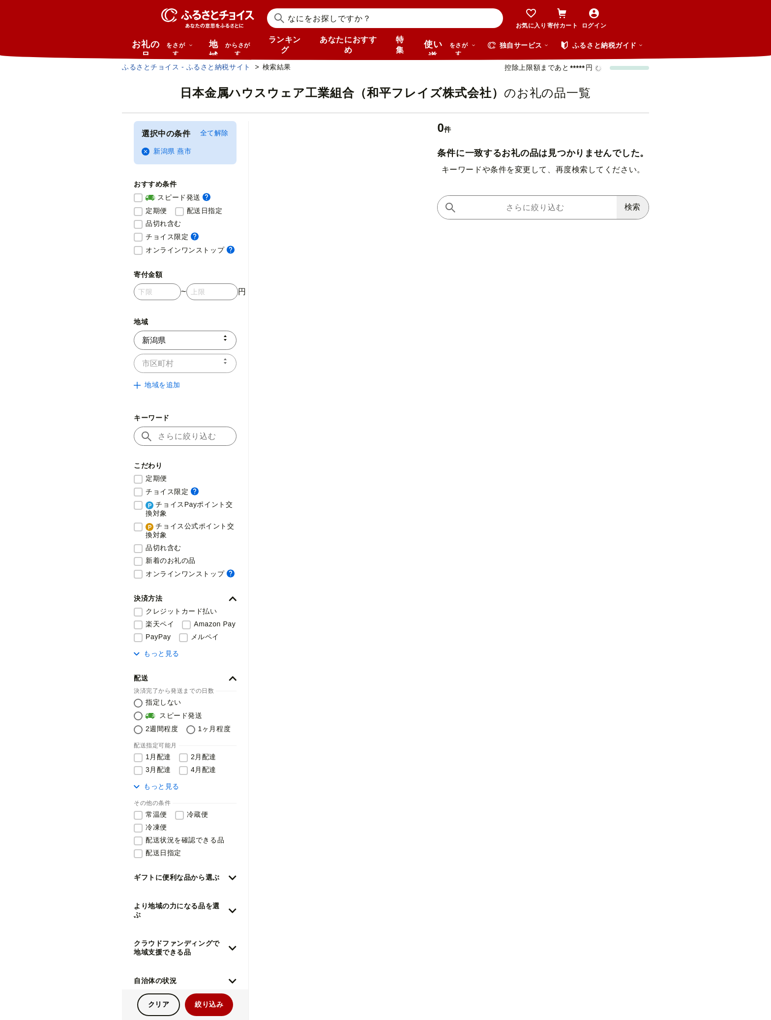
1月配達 (158, 757)
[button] (185, 598)
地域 (231, 47)
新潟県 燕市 (166, 151)
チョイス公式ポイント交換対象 (190, 530)
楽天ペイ (160, 624)
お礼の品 (162, 47)
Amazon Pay (215, 624)
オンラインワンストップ (190, 250)
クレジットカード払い (181, 611)
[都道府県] (185, 340)
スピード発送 (178, 198)
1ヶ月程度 (214, 729)
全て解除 (214, 133)
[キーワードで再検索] (527, 207)
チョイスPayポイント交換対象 (189, 508)
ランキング (284, 44)
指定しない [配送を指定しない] (163, 702)
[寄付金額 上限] (212, 291)
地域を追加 (157, 385)
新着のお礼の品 (171, 560)
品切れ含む (163, 223)
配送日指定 (205, 211)
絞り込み (209, 1004)
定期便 (156, 211)
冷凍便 (156, 827)
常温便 (156, 814)
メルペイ (205, 637)
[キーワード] (185, 436)
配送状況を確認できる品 (185, 840)
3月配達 (158, 769)
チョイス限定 (172, 236)
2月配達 (203, 757)
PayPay (158, 637)
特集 (400, 44)
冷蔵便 (197, 814)
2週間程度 (162, 729)
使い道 (450, 47)
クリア (159, 1004)
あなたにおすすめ (348, 44)
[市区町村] (185, 363)
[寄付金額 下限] (157, 291)
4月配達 (203, 769)
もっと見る (156, 653)
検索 (632, 207)
